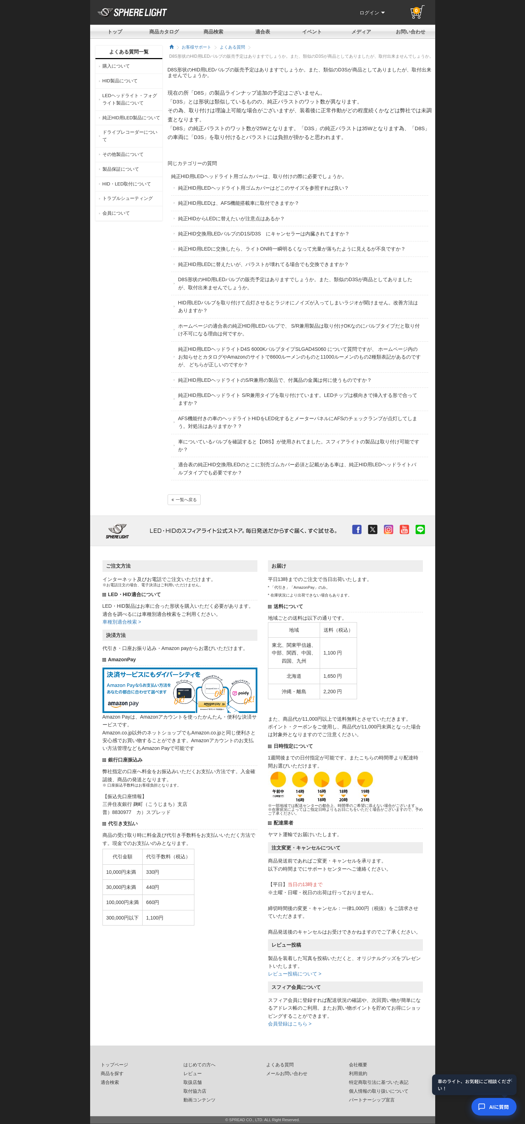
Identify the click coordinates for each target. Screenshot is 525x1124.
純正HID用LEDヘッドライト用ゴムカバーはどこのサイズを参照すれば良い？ (263, 188)
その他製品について (123, 154)
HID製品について (120, 80)
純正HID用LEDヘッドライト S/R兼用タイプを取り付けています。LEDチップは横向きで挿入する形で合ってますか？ (298, 399)
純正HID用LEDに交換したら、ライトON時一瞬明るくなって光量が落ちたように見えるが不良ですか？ (292, 249)
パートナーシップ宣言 (372, 1100)
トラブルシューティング (127, 198)
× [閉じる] (510, 1080)
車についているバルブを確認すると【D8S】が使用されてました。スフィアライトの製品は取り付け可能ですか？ (298, 445)
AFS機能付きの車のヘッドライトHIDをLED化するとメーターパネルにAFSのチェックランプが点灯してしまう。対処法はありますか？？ (298, 422)
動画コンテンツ (199, 1100)
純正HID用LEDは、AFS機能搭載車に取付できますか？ (239, 203)
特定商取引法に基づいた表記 (378, 1082)
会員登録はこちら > (290, 1024)
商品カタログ (164, 31)
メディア (361, 31)
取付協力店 (194, 1091)
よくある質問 (232, 47)
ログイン (372, 12)
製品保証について (120, 169)
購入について (116, 66)
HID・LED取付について (126, 184)
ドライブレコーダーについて (129, 136)
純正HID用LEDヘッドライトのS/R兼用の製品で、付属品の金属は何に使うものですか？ (275, 380)
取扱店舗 (192, 1082)
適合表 (262, 31)
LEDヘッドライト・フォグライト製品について (129, 99)
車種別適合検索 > (121, 622)
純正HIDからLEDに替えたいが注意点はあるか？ (231, 218)
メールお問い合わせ (286, 1073)
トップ (114, 31)
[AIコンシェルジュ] (494, 1107)
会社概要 (358, 1064)
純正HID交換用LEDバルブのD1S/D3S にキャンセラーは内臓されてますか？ (264, 233)
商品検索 (213, 31)
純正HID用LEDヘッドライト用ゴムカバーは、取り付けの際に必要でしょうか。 (259, 176)
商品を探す (112, 1073)
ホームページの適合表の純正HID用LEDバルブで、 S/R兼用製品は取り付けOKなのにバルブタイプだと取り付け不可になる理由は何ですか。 (299, 329)
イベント (312, 31)
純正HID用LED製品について (131, 117)
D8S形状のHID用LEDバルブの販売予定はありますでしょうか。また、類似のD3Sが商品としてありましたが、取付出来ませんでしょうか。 (295, 283)
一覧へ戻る (184, 499)
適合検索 (110, 1082)
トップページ (114, 1064)
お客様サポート (196, 47)
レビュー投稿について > (294, 974)
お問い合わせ (410, 31)
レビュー (192, 1073)
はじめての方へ (199, 1064)
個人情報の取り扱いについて (378, 1091)
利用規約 (358, 1073)
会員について (116, 213)
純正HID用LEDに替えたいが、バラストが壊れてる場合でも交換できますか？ (263, 264)
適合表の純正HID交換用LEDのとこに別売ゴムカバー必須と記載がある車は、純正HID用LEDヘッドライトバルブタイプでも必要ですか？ (297, 468)
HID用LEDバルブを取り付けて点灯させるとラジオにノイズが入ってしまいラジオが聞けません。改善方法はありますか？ (298, 306)
